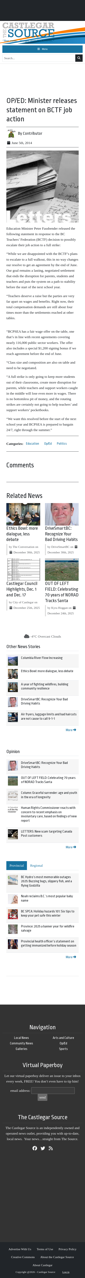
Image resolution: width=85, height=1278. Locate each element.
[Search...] (38, 58)
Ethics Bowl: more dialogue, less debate (22, 534)
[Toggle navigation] (42, 49)
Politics (62, 443)
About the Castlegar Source (57, 1257)
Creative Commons (23, 1257)
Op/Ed (48, 443)
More (71, 730)
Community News (21, 1043)
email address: (20, 1091)
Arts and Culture (63, 1038)
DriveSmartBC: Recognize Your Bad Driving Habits (61, 534)
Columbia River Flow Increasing (42, 658)
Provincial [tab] (17, 865)
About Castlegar (42, 1265)
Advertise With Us (20, 1249)
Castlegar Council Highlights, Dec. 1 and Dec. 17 (21, 589)
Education (32, 443)
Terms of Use (45, 1249)
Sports (63, 1049)
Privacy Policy (67, 1249)
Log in (66, 1272)
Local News (21, 1038)
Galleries (21, 1049)
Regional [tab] (36, 865)
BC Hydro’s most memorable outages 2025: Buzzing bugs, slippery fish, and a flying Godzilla (46, 881)
